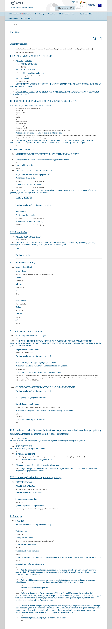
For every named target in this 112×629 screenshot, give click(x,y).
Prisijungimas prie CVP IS (65, 8)
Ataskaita (14, 25)
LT (75, 2)
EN (72, 2)
